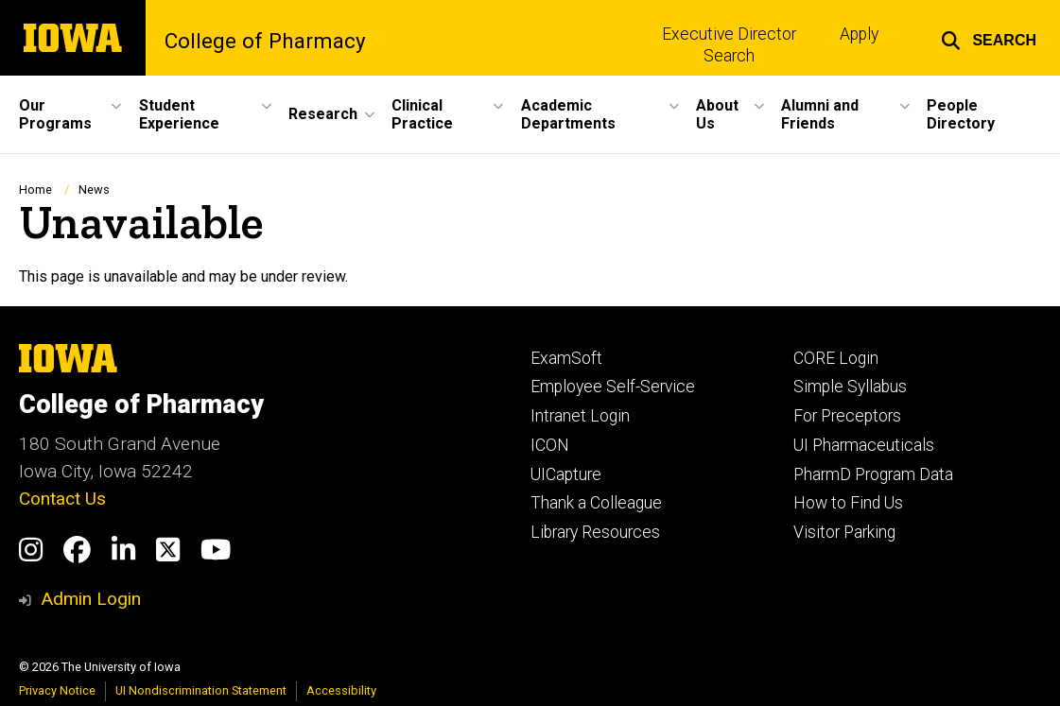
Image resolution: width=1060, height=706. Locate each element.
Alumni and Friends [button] (820, 114)
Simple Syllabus (850, 386)
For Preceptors (847, 415)
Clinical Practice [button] (422, 114)
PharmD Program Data (873, 474)
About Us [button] (717, 114)
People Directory (961, 114)
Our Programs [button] (55, 114)
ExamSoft (566, 358)
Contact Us (62, 498)
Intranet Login (580, 415)
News (94, 189)
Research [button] (322, 114)
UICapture (565, 474)
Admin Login (91, 599)
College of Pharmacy (265, 40)
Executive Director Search (729, 45)
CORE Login (835, 358)
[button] (988, 38)
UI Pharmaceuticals (863, 445)
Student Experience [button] (179, 114)
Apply (859, 34)
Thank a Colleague (596, 502)
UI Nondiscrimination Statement (201, 690)
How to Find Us (848, 502)
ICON (549, 445)
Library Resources (595, 532)
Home (35, 189)
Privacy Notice (57, 690)
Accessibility (341, 690)
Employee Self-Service (612, 386)
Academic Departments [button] (568, 114)
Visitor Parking (844, 532)
